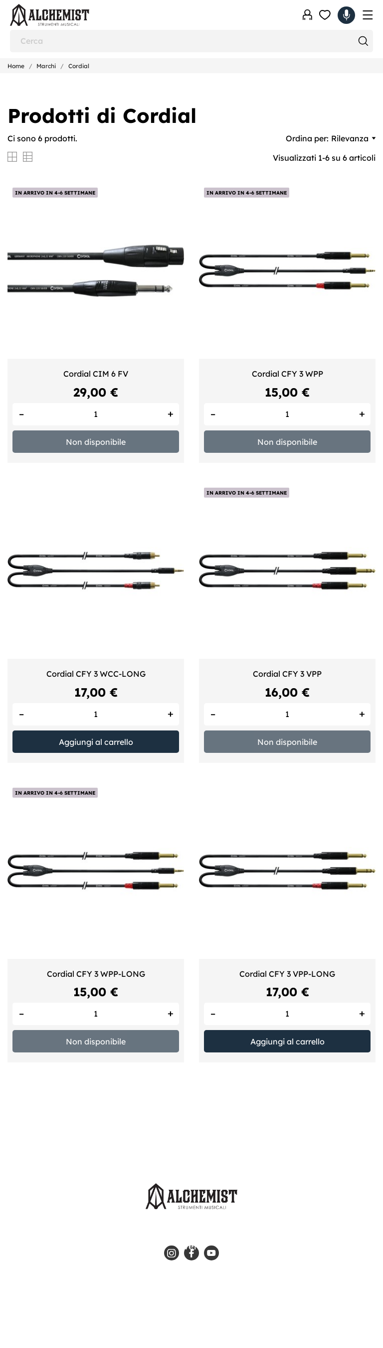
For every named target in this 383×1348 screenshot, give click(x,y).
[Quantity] (96, 414)
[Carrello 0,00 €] (346, 15)
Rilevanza (353, 138)
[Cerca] (191, 41)
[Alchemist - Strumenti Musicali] (60, 15)
